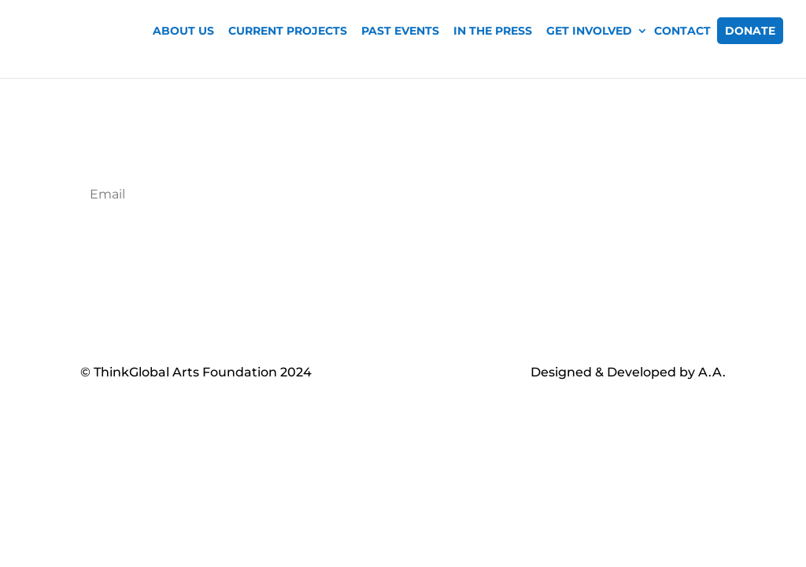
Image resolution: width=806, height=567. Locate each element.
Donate (750, 31)
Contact (682, 31)
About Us (183, 31)
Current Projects (287, 31)
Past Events (400, 31)
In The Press (492, 31)
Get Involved (589, 31)
